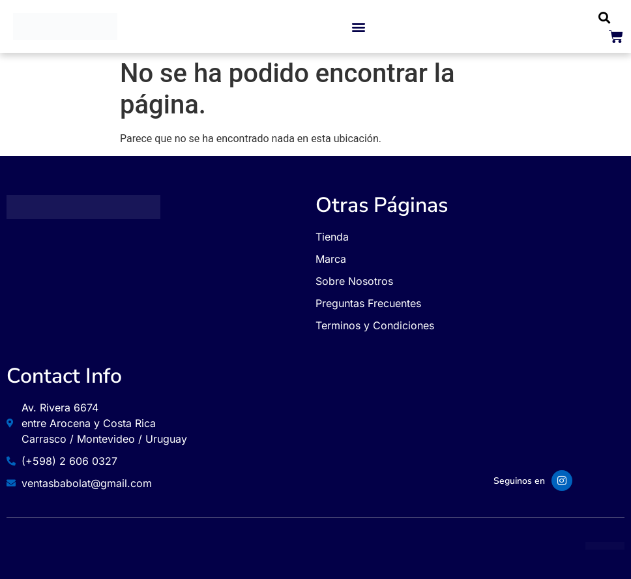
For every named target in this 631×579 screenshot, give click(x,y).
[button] (359, 26)
